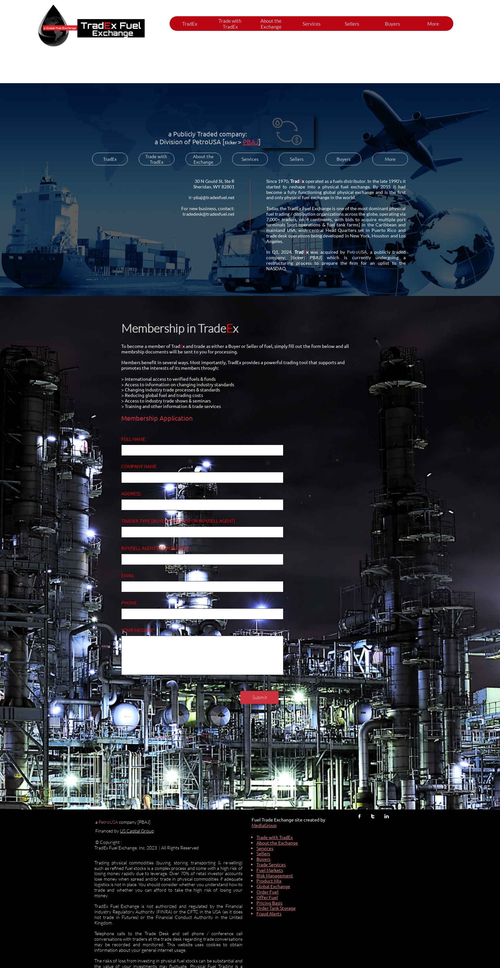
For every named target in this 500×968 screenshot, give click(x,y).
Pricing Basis (269, 903)
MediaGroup (264, 825)
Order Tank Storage (276, 908)
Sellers (263, 853)
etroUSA (109, 822)
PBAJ (250, 141)
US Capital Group (137, 831)
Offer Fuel (267, 897)
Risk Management (274, 875)
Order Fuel (267, 892)
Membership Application (157, 418)
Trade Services (271, 864)
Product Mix (268, 881)
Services (264, 848)
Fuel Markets (269, 870)
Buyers (263, 859)
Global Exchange (273, 886)
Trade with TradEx (274, 837)
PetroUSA (206, 141)
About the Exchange (277, 843)
